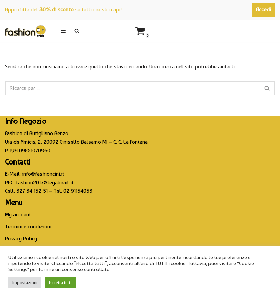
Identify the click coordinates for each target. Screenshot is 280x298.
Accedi (263, 9)
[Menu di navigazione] (63, 30)
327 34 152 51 (32, 191)
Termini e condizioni (28, 226)
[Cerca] (76, 30)
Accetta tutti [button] (60, 282)
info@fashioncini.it (43, 174)
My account (18, 214)
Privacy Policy (21, 238)
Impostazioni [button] (24, 282)
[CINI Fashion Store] (25, 30)
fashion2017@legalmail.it (45, 182)
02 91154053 (77, 191)
